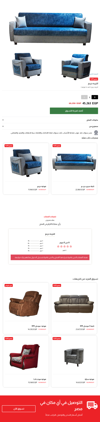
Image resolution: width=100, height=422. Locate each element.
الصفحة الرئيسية (93, 74)
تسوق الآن (18, 408)
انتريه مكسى (73, 74)
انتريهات (83, 74)
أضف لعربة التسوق (74, 111)
